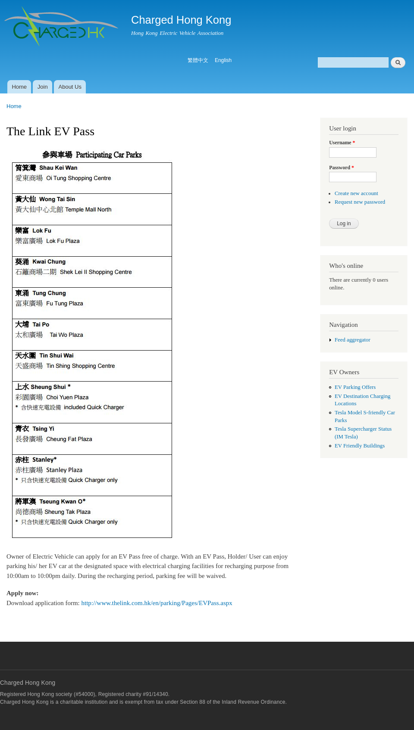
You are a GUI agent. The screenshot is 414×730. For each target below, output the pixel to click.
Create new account (356, 193)
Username (342, 143)
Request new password (360, 202)
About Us (70, 87)
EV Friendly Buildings (360, 446)
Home (19, 87)
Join (43, 87)
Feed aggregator (352, 340)
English (223, 60)
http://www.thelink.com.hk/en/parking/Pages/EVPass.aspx (157, 603)
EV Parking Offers (355, 387)
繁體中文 (198, 60)
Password (341, 168)
